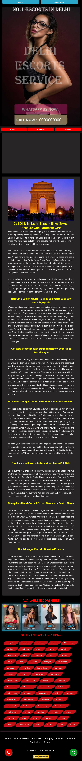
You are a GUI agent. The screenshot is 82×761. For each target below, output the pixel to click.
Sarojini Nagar (43, 706)
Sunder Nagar (12, 699)
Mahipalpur (11, 643)
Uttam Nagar (63, 662)
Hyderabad (55, 712)
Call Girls (36, 738)
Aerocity (54, 643)
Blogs (47, 742)
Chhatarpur (38, 655)
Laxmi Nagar (11, 655)
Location (70, 738)
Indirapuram (11, 668)
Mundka (51, 649)
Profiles (41, 129)
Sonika (50, 626)
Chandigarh (11, 718)
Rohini (21, 662)
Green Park (45, 699)
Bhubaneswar (24, 725)
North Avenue (43, 693)
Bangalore (40, 712)
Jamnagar (58, 668)
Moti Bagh (23, 674)
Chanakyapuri (28, 687)
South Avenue (60, 706)
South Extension (12, 712)
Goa (61, 725)
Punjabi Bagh (11, 706)
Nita (31, 626)
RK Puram (34, 662)
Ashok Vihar (61, 681)
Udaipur (50, 725)
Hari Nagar (40, 643)
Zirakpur (69, 712)
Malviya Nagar (69, 643)
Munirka (64, 649)
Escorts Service (21, 738)
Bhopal (9, 725)
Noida (27, 712)
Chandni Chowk (30, 681)
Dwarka (51, 655)
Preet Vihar (60, 699)
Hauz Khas (26, 643)
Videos (59, 738)
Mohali (35, 718)
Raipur (63, 718)
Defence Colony (45, 687)
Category (48, 738)
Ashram (38, 649)
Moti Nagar (28, 693)
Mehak (11, 626)
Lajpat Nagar (39, 674)
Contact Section (59, 2)
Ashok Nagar (11, 687)
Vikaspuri (64, 655)
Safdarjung (27, 706)
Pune (24, 718)
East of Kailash (42, 668)
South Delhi (55, 674)
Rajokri (9, 662)
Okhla (57, 693)
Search (13, 129)
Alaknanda (46, 681)
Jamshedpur (49, 718)
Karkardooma (12, 693)
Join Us (20, 2)
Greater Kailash (29, 699)
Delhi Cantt (62, 687)
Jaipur (38, 725)
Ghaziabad (26, 668)
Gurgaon (10, 674)
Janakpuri (10, 649)
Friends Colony (12, 681)
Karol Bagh (25, 649)
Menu (68, 129)
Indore (72, 725)
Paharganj (47, 662)
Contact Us (35, 742)
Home (8, 738)
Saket (25, 655)
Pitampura (70, 693)
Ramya (70, 626)
